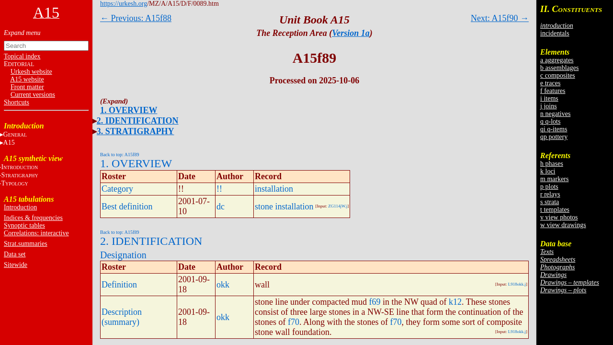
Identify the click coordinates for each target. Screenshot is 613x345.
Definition (119, 284)
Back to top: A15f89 (119, 154)
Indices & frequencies (33, 217)
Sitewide (15, 264)
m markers (554, 179)
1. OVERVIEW (128, 110)
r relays (550, 194)
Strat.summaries (25, 243)
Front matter (27, 87)
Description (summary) (122, 317)
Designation (123, 255)
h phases (551, 163)
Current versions (33, 94)
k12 (455, 302)
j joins (548, 106)
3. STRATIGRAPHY (135, 131)
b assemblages (559, 67)
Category (117, 189)
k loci (548, 171)
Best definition (127, 206)
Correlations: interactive (36, 233)
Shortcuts (16, 102)
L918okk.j (517, 284)
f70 (293, 322)
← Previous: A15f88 (135, 18)
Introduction (20, 207)
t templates (554, 209)
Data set (14, 254)
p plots (549, 186)
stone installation (284, 206)
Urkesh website (31, 71)
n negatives (555, 113)
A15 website (27, 79)
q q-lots (550, 121)
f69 (374, 302)
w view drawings (563, 225)
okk (222, 284)
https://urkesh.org (123, 3)
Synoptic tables (24, 225)
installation (274, 189)
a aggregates (557, 60)
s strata (549, 202)
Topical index (22, 56)
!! (219, 189)
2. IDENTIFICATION (138, 121)
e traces (550, 83)
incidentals (554, 33)
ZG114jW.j (337, 206)
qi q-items (553, 129)
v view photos (559, 217)
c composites (557, 75)
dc (220, 206)
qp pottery (554, 136)
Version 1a (351, 33)
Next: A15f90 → (500, 18)
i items (549, 98)
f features (552, 90)
